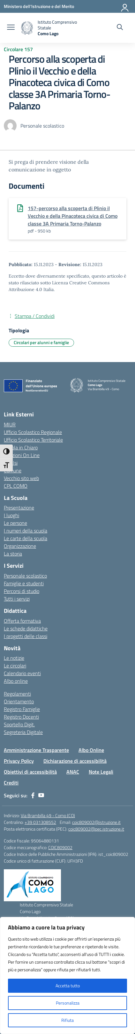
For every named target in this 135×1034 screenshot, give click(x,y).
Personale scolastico (25, 576)
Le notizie (14, 658)
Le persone (15, 523)
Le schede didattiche (26, 628)
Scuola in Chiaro (21, 447)
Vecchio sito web (21, 478)
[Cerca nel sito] (120, 28)
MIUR (10, 424)
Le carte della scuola (25, 538)
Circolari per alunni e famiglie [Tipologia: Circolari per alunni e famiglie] (41, 342)
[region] (67, 975)
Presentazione (19, 507)
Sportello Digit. (19, 724)
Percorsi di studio (21, 591)
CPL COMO (15, 486)
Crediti (11, 782)
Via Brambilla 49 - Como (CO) (48, 815)
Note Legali (101, 772)
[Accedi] (125, 6)
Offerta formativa (22, 621)
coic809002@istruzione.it (96, 822)
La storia (13, 553)
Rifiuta (67, 1020)
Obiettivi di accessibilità (30, 772)
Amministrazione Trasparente (36, 750)
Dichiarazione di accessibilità (75, 761)
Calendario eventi (22, 673)
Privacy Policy (19, 761)
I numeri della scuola (25, 530)
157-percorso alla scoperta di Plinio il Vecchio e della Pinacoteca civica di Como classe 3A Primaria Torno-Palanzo (72, 215)
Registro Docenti (21, 717)
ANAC (72, 772)
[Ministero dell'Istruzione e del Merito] (39, 6)
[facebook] (33, 795)
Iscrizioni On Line (22, 455)
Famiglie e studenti (24, 583)
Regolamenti (17, 694)
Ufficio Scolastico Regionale (33, 432)
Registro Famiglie (22, 709)
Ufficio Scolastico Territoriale (33, 440)
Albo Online (91, 750)
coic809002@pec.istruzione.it (96, 828)
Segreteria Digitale (23, 732)
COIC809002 (60, 847)
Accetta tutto (68, 985)
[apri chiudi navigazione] (11, 28)
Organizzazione (20, 546)
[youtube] (41, 795)
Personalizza (67, 1002)
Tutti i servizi (17, 599)
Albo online (16, 681)
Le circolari (15, 665)
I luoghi (11, 515)
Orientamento (19, 701)
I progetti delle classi (25, 636)
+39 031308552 (40, 822)
